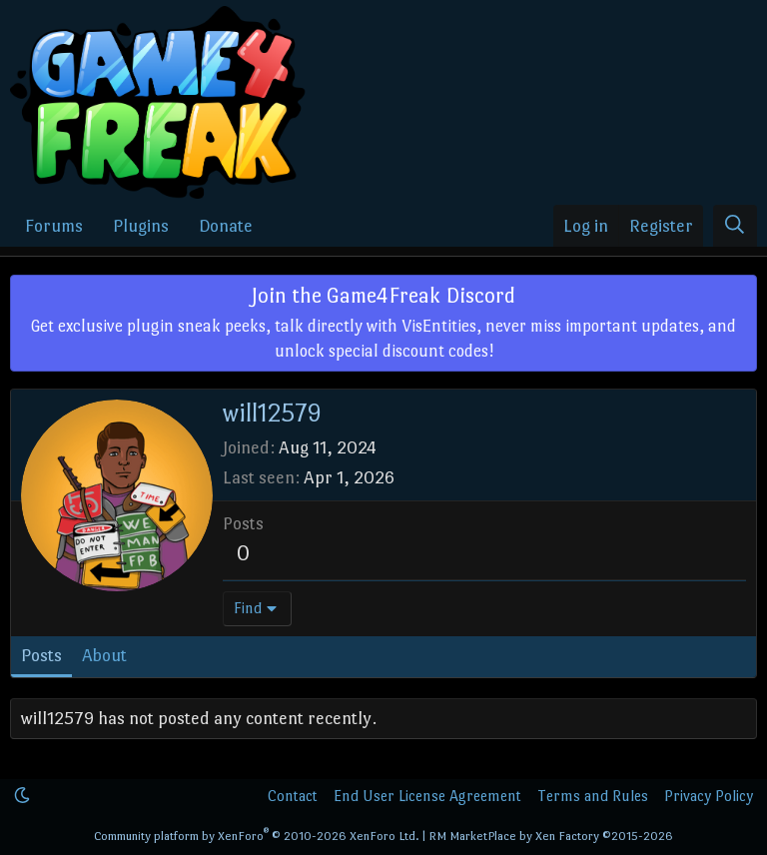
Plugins (141, 226)
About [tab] (104, 655)
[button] (22, 795)
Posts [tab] (41, 655)
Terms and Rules (592, 795)
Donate (226, 226)
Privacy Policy (708, 795)
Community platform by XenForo (256, 836)
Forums (54, 226)
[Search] (735, 226)
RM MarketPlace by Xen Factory (550, 836)
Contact (293, 795)
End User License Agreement (427, 795)
